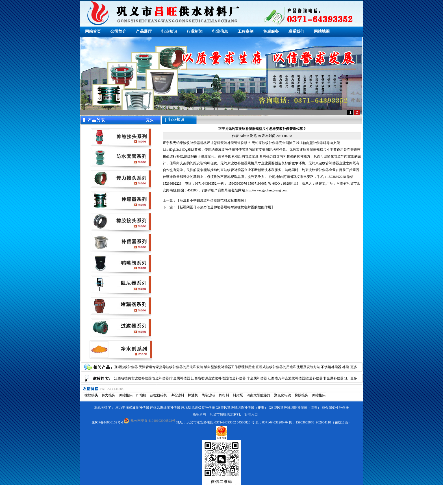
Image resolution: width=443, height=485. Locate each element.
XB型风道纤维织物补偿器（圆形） (295, 408)
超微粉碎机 (158, 395)
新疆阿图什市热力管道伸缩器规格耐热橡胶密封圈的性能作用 (225, 207)
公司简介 (118, 31)
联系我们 (296, 31)
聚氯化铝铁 (282, 395)
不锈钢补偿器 (331, 367)
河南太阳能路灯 (258, 395)
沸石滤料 (177, 395)
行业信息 (220, 31)
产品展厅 (144, 31)
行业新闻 (195, 31)
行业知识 (169, 31)
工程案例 (245, 31)
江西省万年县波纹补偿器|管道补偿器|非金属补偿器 (306, 378)
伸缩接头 (126, 395)
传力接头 (108, 395)
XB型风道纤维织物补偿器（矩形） (242, 408)
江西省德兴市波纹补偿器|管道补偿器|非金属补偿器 (152, 378)
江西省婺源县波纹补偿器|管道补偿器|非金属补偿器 (229, 378)
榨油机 (193, 395)
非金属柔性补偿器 (335, 408)
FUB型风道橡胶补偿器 (198, 408)
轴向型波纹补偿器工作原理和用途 (229, 367)
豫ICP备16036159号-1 (107, 422)
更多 (353, 367)
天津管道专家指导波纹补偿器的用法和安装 (171, 367)
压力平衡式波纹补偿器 (132, 408)
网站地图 (322, 31)
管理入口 (251, 414)
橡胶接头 (91, 395)
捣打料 (224, 395)
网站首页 (93, 31)
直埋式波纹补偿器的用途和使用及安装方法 (288, 367)
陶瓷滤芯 (208, 395)
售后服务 (271, 31)
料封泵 (238, 395)
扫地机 (141, 395)
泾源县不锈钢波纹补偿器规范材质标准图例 (212, 200)
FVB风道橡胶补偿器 (165, 408)
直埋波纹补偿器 (126, 367)
